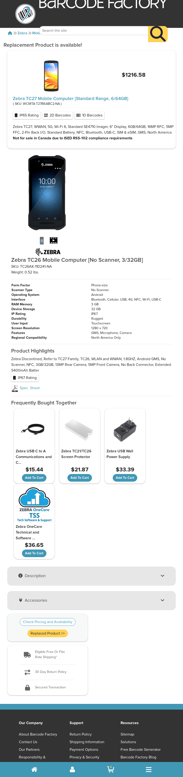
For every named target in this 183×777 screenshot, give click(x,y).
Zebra (22, 33)
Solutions (128, 666)
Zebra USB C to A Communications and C (30, 456)
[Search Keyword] (93, 23)
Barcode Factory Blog (138, 681)
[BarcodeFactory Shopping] (110, 769)
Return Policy (81, 659)
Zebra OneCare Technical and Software (149, 456)
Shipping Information (87, 666)
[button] (47, 579)
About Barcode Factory (38, 659)
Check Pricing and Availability (47, 546)
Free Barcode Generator (141, 674)
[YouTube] (106, 720)
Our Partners (29, 674)
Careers (25, 697)
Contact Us (28, 666)
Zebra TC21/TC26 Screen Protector (70, 454)
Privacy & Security (84, 681)
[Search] (158, 27)
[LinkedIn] (152, 720)
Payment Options (84, 674)
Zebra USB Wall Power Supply (108, 454)
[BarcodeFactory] (25, 14)
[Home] (10, 33)
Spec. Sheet (25, 388)
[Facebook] (129, 720)
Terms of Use (81, 689)
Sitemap (127, 659)
